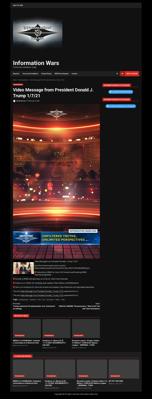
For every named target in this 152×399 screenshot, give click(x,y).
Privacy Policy (46, 73)
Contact (74, 73)
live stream (50, 300)
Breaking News (18, 84)
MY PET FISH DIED (124, 369)
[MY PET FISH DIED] (121, 384)
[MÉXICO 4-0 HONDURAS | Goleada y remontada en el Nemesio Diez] (26, 345)
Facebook (33, 300)
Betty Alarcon (19, 101)
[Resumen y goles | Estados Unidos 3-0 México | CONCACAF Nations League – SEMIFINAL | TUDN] (85, 348)
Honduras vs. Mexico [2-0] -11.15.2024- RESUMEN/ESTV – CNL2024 (56, 328)
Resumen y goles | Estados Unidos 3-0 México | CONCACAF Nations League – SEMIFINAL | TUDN (86, 328)
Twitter (57, 300)
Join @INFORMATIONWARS (120, 92)
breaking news (23, 300)
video (63, 300)
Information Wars (36, 62)
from (39, 300)
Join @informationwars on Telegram (120, 106)
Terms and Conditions (30, 73)
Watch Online (128, 73)
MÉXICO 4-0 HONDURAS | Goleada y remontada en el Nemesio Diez (27, 328)
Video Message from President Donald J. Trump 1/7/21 (42, 291)
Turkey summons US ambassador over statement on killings (34, 306)
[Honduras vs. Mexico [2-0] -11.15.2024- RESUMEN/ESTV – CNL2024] (55, 348)
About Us (16, 73)
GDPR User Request (62, 73)
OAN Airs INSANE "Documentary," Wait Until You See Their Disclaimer (78, 306)
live (44, 300)
